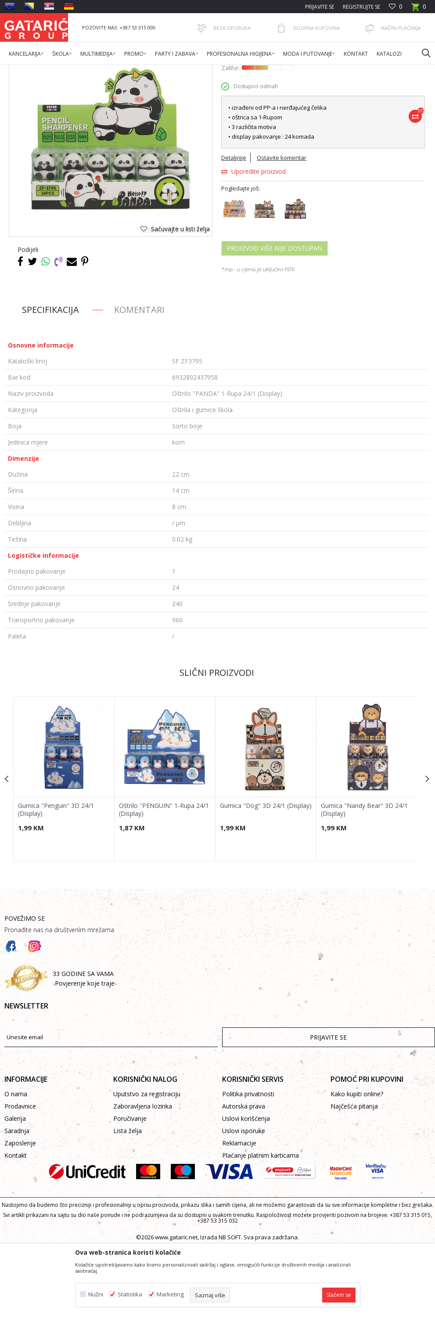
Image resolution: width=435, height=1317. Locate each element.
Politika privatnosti (248, 1164)
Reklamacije (239, 1213)
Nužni (95, 1294)
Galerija (15, 1189)
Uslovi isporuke (243, 1201)
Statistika (130, 1294)
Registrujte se (361, 7)
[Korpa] (418, 9)
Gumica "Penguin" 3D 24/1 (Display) (56, 879)
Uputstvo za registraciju (146, 1164)
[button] (422, 52)
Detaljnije (233, 228)
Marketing (170, 1294)
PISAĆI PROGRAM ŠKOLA (159, 70)
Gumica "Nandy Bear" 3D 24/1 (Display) (363, 879)
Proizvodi (91, 70)
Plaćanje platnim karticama (260, 1226)
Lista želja (127, 1201)
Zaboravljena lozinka (142, 1177)
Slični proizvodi (216, 743)
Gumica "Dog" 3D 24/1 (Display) (251, 879)
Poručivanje (130, 1189)
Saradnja (16, 1201)
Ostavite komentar (281, 228)
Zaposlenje (20, 1213)
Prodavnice (20, 1177)
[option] (64, 848)
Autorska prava (243, 1177)
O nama (15, 1164)
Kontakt (15, 1226)
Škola (115, 70)
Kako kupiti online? (357, 1164)
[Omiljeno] (396, 7)
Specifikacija (50, 380)
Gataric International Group (38, 70)
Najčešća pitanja (354, 1177)
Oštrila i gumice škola (221, 70)
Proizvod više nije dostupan (274, 318)
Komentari (139, 380)
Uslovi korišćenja (246, 1189)
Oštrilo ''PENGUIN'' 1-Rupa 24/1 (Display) (164, 879)
